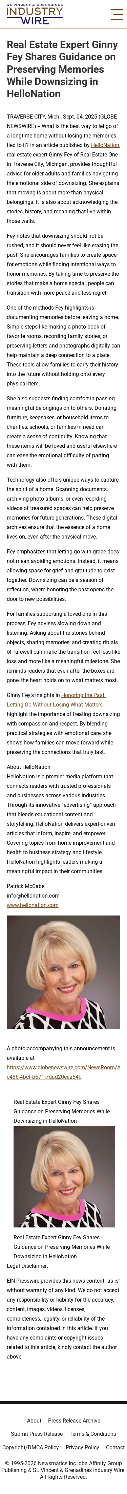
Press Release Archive (74, 1420)
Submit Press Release (37, 1434)
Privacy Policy (82, 1447)
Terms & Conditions (92, 1434)
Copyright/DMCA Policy (30, 1447)
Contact (115, 1447)
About (34, 1420)
